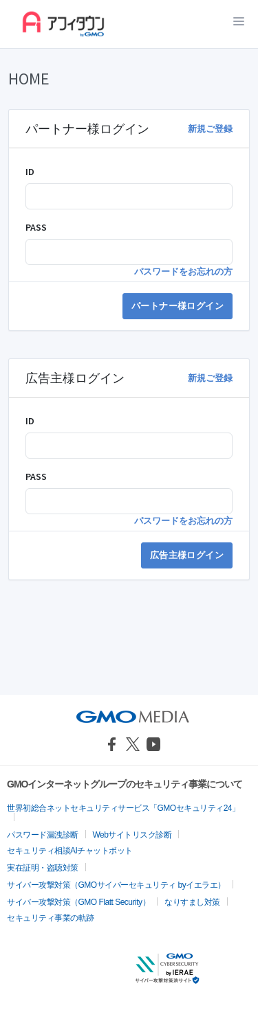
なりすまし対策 (192, 902)
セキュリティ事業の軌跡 (50, 918)
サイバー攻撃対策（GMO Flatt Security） (78, 902)
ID (29, 171)
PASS (36, 227)
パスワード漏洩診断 (42, 835)
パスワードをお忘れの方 (183, 271)
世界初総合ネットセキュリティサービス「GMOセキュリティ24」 (123, 808)
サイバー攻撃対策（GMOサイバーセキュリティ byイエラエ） (116, 885)
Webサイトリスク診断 (132, 835)
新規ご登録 (210, 129)
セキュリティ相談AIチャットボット (70, 850)
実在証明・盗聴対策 (42, 868)
